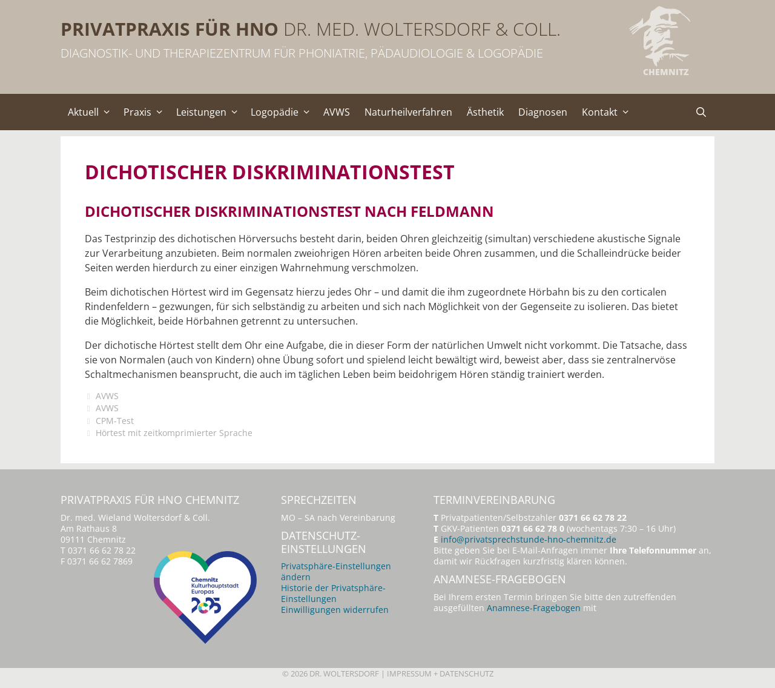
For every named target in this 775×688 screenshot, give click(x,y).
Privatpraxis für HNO (170, 28)
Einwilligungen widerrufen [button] (335, 609)
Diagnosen (542, 112)
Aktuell (92, 112)
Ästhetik (485, 112)
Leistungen (210, 112)
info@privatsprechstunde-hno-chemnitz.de (528, 539)
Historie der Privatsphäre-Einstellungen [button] (333, 593)
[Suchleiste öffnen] (700, 112)
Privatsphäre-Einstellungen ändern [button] (336, 571)
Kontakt (608, 112)
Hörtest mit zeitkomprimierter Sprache (174, 432)
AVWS (336, 112)
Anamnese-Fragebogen (534, 608)
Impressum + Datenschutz (440, 673)
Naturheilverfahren (408, 112)
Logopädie (283, 112)
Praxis (146, 112)
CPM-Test (115, 420)
